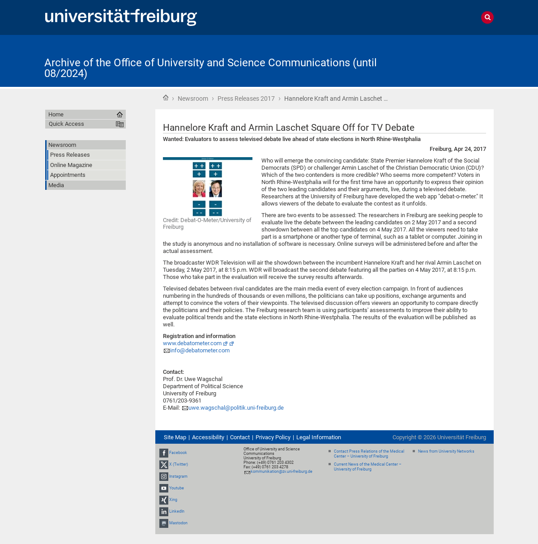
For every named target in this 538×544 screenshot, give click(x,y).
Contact (240, 437)
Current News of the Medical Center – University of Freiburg (367, 466)
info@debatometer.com (200, 350)
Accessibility (208, 437)
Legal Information (318, 437)
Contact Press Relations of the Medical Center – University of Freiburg (369, 453)
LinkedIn (176, 511)
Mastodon (178, 523)
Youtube (176, 488)
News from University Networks (446, 451)
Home (165, 97)
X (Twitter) (178, 464)
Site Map (175, 437)
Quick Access (66, 123)
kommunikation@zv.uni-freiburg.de (281, 471)
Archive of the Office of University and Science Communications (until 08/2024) (210, 68)
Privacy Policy (273, 437)
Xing (173, 499)
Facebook (178, 452)
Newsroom (193, 98)
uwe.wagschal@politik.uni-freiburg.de (236, 407)
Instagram (178, 476)
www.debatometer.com (192, 343)
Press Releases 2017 (246, 98)
